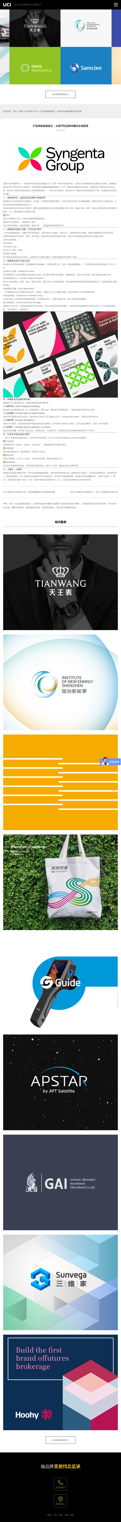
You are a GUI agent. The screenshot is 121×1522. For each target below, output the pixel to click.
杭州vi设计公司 (31, 111)
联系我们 (60, 1504)
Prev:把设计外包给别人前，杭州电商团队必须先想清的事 (29, 492)
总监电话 (60, 1487)
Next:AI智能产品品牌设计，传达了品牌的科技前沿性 (94, 492)
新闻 (21, 111)
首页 (15, 111)
